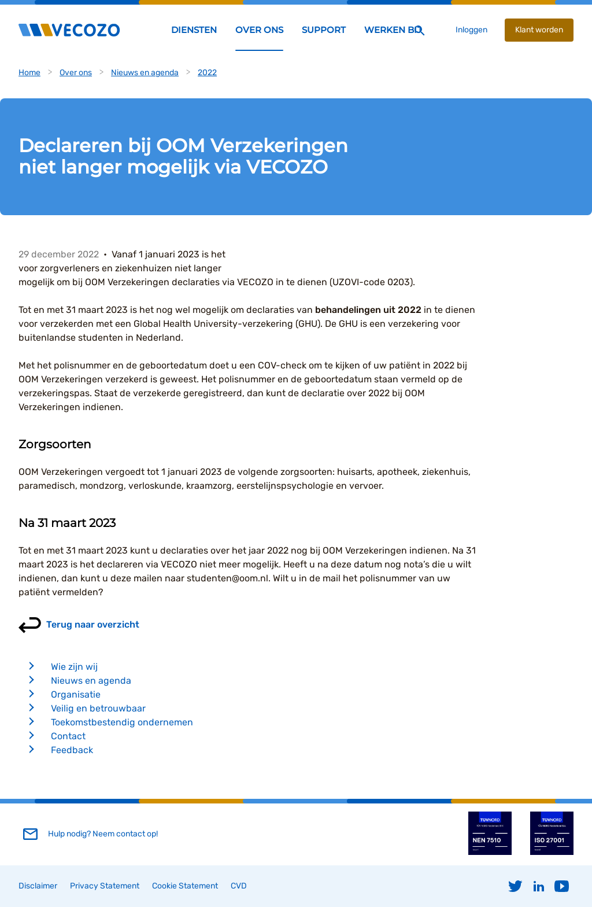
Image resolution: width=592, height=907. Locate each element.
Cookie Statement (185, 886)
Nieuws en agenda (145, 73)
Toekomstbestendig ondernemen (122, 722)
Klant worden (539, 30)
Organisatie (76, 694)
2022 (207, 73)
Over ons (76, 73)
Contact (68, 736)
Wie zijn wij (74, 666)
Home (29, 73)
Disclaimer (37, 886)
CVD (239, 886)
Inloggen (471, 30)
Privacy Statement (104, 886)
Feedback (72, 749)
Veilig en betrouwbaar (98, 708)
